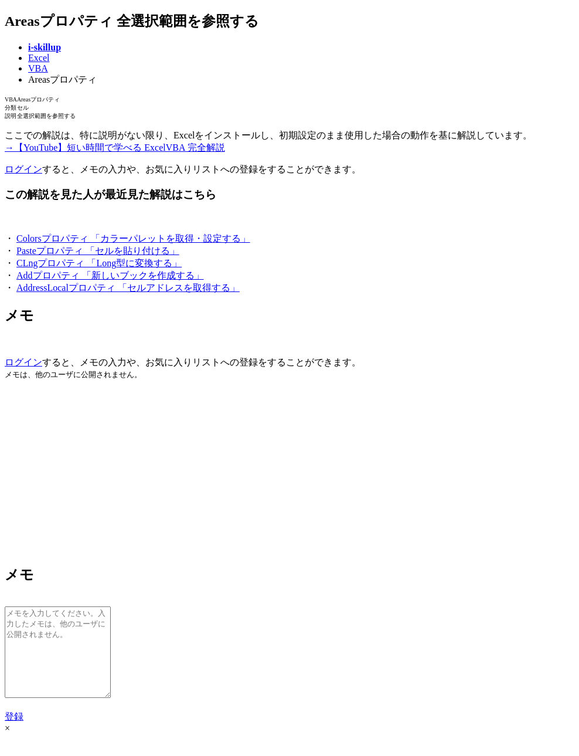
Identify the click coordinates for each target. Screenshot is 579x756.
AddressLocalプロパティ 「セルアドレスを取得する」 (128, 288)
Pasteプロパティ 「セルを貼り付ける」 (97, 251)
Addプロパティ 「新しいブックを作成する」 (110, 275)
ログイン (23, 169)
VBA (38, 68)
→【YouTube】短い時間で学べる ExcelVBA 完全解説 (115, 147)
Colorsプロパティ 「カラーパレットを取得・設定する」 (133, 238)
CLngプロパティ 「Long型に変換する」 (99, 263)
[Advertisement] (289, 471)
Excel (38, 58)
